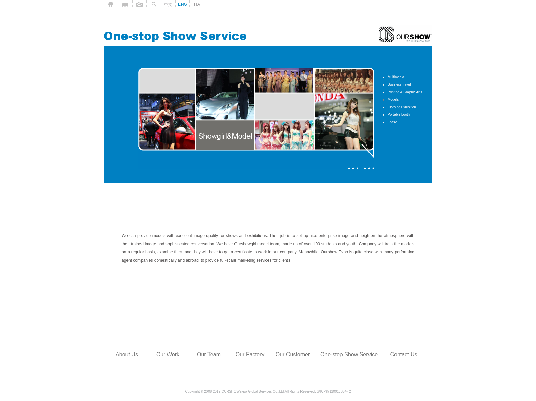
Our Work (167, 354)
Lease (392, 122)
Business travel (399, 84)
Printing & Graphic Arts (405, 92)
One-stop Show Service (349, 354)
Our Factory (250, 354)
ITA (197, 4)
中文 (168, 4)
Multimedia (396, 77)
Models (393, 99)
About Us (127, 354)
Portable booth (399, 114)
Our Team (209, 354)
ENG (182, 4)
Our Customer (293, 354)
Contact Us (403, 354)
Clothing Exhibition (402, 107)
